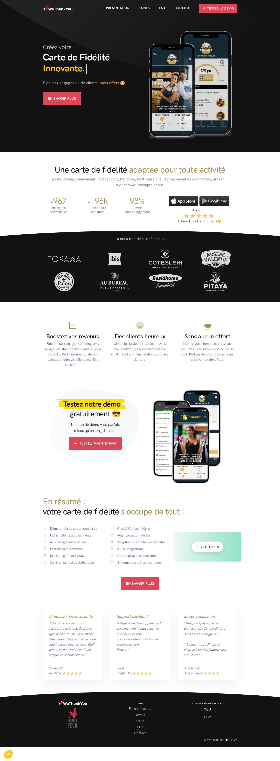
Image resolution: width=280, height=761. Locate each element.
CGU (207, 709)
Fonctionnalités (140, 709)
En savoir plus (62, 98)
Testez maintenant (95, 443)
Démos (140, 715)
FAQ (162, 8)
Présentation (118, 8)
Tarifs (144, 8)
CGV (207, 717)
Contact (182, 8)
